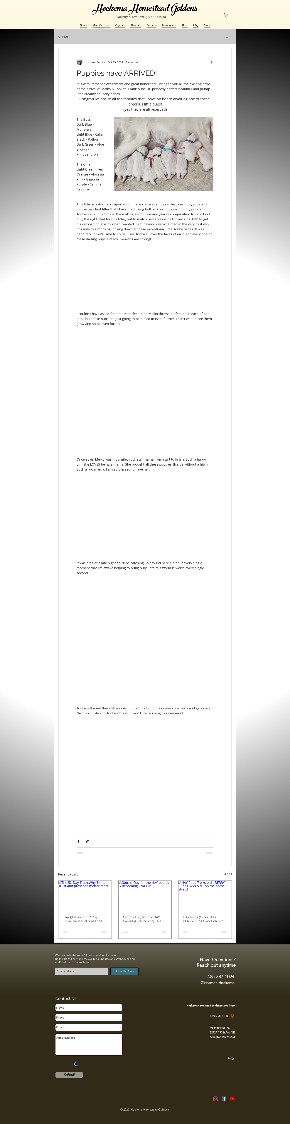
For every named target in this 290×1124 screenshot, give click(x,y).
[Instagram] (215, 1098)
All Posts (63, 36)
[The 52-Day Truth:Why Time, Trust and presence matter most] (85, 896)
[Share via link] (87, 841)
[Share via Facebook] (78, 841)
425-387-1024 (220, 976)
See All (228, 874)
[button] (226, 14)
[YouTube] (232, 1098)
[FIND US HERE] (223, 1016)
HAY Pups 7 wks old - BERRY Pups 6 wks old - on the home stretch (204, 919)
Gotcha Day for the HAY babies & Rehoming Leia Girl (142, 919)
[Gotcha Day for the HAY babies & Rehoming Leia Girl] (145, 896)
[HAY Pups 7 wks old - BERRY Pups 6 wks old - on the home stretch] (205, 896)
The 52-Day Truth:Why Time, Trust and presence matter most (82, 919)
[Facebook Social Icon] (224, 1098)
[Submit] (69, 1075)
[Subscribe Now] (124, 971)
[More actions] (211, 62)
